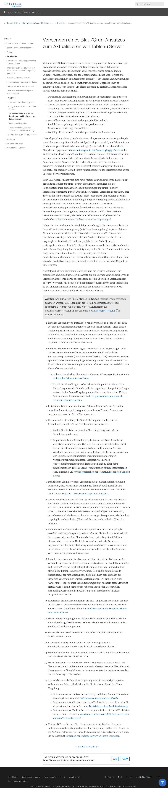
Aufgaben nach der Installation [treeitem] (20, 86)
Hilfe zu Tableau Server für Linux (35, 23)
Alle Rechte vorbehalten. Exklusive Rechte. (69, 786)
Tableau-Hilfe (11, 23)
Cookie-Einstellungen (144, 777)
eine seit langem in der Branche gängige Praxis (96, 150)
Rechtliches (12, 777)
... (53, 23)
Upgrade (61, 23)
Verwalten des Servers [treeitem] (15, 148)
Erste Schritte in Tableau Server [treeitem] (19, 43)
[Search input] (153, 4)
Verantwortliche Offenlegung (91, 777)
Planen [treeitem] (9, 52)
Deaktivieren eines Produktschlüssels (99, 698)
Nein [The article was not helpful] (125, 759)
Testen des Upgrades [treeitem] (18, 123)
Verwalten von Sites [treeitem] (14, 143)
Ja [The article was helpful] (115, 759)
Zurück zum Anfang (86, 747)
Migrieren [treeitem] (10, 139)
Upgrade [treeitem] (11, 98)
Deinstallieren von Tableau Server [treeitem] (21, 135)
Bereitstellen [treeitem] (11, 56)
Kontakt (129, 777)
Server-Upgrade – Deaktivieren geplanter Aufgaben (81, 493)
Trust (120, 777)
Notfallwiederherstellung (103, 310)
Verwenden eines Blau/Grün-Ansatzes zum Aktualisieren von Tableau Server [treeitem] (22, 116)
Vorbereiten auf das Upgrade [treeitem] (21, 102)
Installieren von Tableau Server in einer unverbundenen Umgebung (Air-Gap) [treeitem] (21, 71)
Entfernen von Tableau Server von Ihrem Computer (92, 736)
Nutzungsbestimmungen (31, 777)
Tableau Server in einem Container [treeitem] (22, 82)
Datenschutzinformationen (54, 777)
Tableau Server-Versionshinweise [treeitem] (19, 48)
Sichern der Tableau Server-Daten (71, 378)
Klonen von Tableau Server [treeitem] (18, 78)
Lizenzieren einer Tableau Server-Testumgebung (83, 219)
